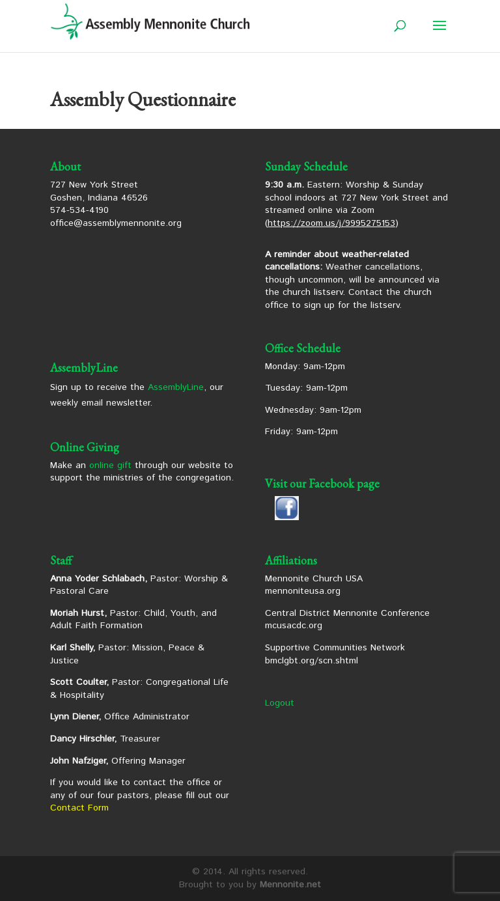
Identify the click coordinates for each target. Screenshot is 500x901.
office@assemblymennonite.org (116, 223)
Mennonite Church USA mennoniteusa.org (314, 585)
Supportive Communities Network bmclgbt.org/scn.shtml (335, 654)
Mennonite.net (290, 884)
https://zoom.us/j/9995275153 (331, 223)
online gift (110, 465)
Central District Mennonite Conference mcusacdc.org (347, 620)
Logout (279, 703)
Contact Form (79, 807)
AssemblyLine (176, 387)
